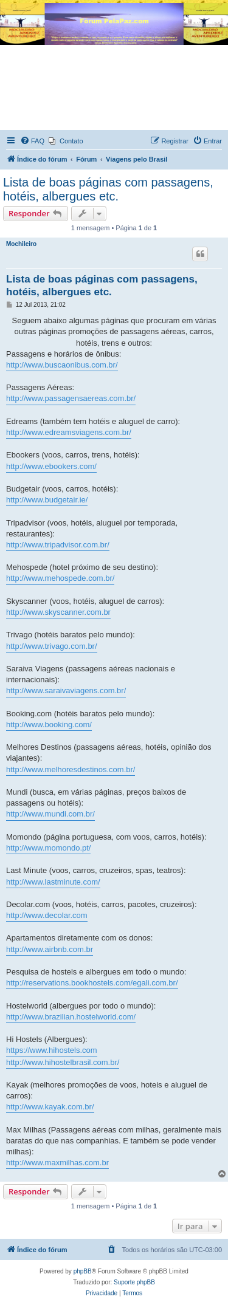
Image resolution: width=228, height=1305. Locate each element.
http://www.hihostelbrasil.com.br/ (62, 1062)
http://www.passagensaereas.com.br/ (71, 398)
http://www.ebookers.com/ (51, 466)
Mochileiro (21, 244)
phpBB (83, 1271)
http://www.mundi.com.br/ (50, 813)
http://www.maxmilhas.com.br (57, 1162)
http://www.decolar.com (47, 915)
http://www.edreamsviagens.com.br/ (68, 432)
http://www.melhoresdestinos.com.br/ (70, 769)
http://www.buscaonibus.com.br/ (62, 364)
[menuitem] (32, 141)
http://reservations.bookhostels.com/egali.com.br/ (92, 982)
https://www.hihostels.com (51, 1050)
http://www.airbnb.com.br (49, 949)
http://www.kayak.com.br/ (50, 1106)
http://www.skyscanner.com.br (58, 612)
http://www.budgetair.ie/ (47, 499)
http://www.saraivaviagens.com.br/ (66, 690)
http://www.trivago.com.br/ (51, 646)
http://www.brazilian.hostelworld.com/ (71, 1016)
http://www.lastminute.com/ (53, 881)
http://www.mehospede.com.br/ (60, 578)
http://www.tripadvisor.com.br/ (57, 544)
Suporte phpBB (134, 1282)
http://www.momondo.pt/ (48, 847)
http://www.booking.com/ (49, 724)
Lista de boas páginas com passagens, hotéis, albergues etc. (108, 189)
